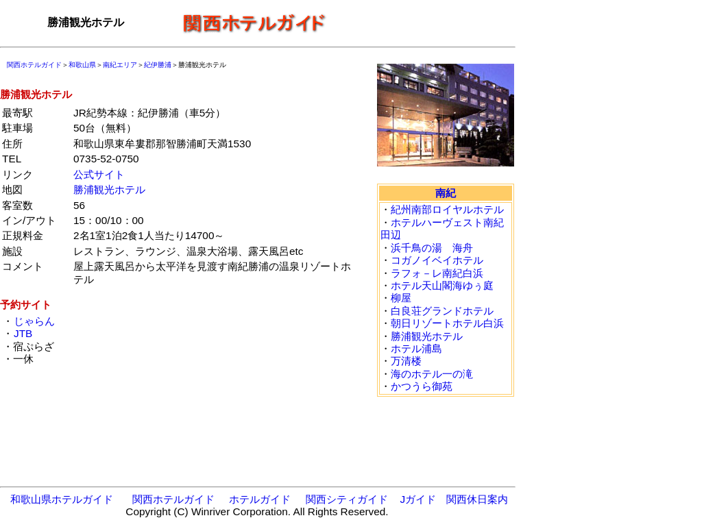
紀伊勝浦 (157, 65)
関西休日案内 (477, 499)
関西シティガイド (347, 499)
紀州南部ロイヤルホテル (447, 209)
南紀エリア (120, 65)
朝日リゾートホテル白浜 (447, 323)
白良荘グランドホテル (442, 311)
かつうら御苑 (421, 386)
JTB (22, 333)
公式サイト (99, 174)
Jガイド (418, 499)
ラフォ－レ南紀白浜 (437, 273)
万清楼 (406, 361)
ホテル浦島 (416, 348)
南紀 (445, 193)
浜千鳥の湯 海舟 (432, 248)
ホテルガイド (260, 499)
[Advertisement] (425, 22)
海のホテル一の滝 (432, 374)
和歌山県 (82, 65)
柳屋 (401, 298)
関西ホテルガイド (34, 65)
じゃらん (34, 321)
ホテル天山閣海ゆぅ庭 (442, 285)
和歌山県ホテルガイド (61, 499)
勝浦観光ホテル (109, 189)
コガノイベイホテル (437, 260)
